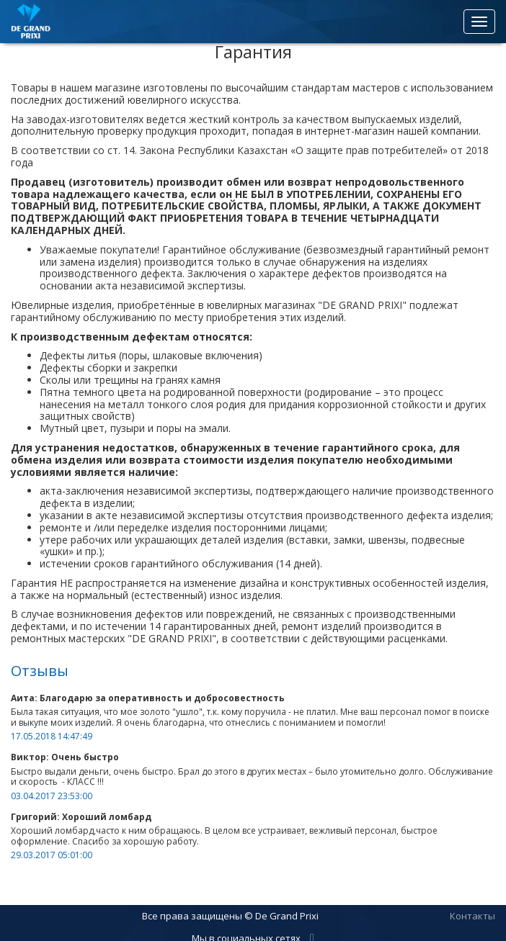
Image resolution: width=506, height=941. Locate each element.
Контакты (472, 915)
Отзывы (39, 670)
